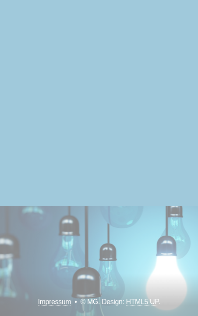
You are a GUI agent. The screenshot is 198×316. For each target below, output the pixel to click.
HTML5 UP (142, 301)
